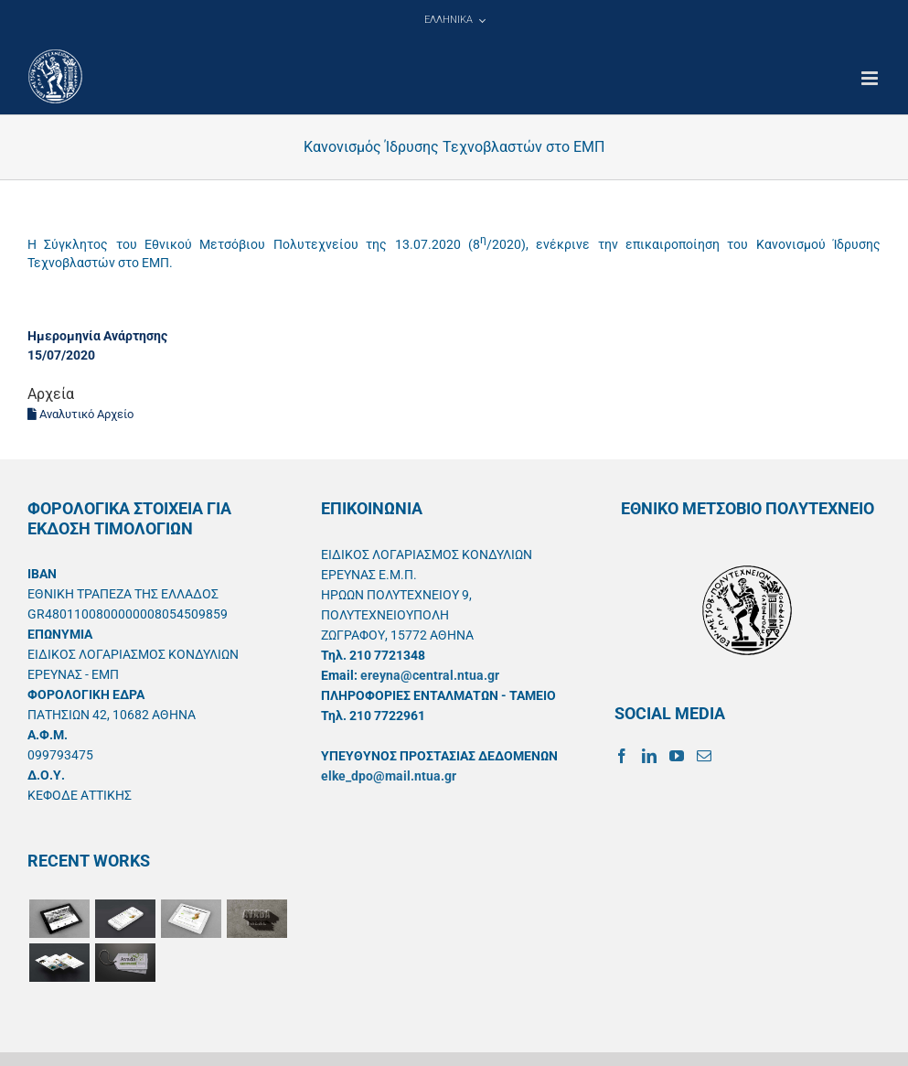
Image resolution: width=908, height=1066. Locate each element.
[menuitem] (454, 20)
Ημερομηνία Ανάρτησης (97, 335)
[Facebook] (621, 755)
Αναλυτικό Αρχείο (80, 414)
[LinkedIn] (649, 755)
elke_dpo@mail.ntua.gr (388, 776)
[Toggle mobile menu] (871, 78)
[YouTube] (676, 755)
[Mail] (704, 755)
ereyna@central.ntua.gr (429, 675)
